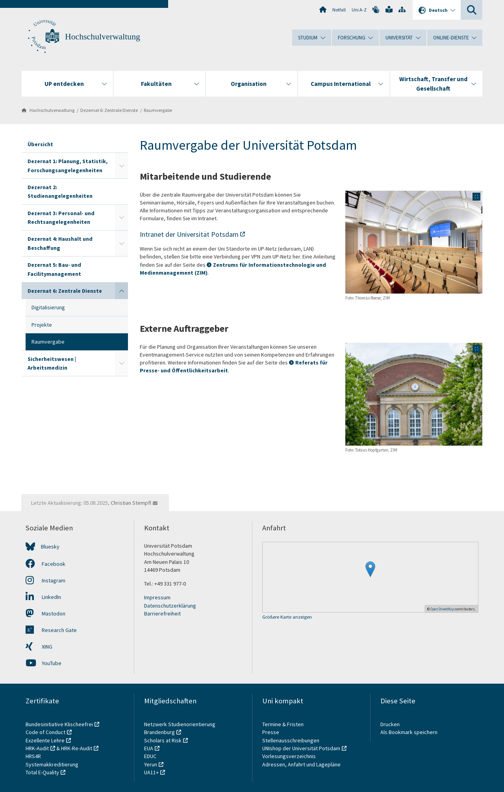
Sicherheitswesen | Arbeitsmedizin (52, 363)
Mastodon (45, 613)
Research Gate (51, 630)
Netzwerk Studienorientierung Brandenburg (179, 728)
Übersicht (40, 144)
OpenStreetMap (442, 609)
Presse (271, 732)
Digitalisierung (48, 307)
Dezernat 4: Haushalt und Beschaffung (60, 243)
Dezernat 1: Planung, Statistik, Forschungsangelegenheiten (67, 165)
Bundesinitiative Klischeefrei (59, 724)
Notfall (339, 10)
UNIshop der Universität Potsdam (301, 748)
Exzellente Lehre (45, 740)
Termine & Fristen (283, 724)
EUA (148, 748)
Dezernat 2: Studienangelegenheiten (60, 191)
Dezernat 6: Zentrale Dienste (109, 110)
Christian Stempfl (131, 502)
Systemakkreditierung (52, 764)
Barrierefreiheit (162, 613)
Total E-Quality (42, 772)
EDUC (150, 756)
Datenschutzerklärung (170, 605)
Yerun (150, 764)
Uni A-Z (359, 10)
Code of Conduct (45, 732)
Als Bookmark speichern (408, 732)
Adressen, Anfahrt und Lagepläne (301, 764)
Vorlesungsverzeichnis (289, 756)
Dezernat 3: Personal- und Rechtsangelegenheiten (61, 217)
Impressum (157, 597)
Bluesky (50, 546)
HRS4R (33, 756)
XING (39, 646)
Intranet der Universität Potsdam (189, 234)
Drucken (390, 724)
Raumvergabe (158, 110)
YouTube (43, 663)
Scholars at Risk (163, 740)
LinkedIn (43, 597)
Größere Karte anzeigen (287, 617)
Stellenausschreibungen (290, 740)
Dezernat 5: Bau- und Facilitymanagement (54, 269)
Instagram (45, 580)
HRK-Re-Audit (76, 748)
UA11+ (151, 772)
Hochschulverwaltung (102, 36)
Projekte (42, 324)
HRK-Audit (37, 748)
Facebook (45, 563)
